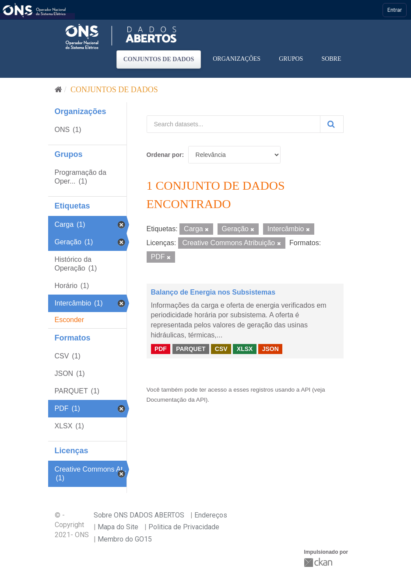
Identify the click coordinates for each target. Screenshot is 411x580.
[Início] (58, 89)
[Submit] (332, 124)
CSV (221, 348)
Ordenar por (164, 154)
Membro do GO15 (125, 539)
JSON (270, 348)
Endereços (210, 515)
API (305, 389)
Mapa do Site (118, 527)
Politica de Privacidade (183, 527)
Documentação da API (176, 399)
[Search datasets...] (233, 124)
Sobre (331, 59)
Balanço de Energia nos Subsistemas (213, 292)
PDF (161, 348)
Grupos (291, 59)
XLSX (245, 348)
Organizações (236, 59)
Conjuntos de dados (158, 59)
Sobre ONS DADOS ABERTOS (139, 515)
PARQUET (190, 348)
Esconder (69, 319)
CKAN (319, 562)
